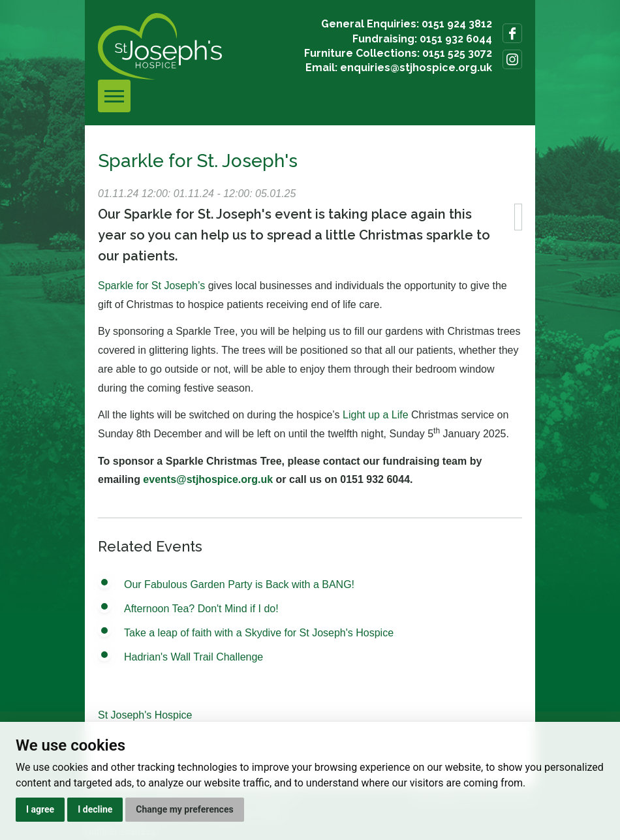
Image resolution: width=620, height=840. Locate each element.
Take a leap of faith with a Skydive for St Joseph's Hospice (259, 632)
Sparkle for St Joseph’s (151, 285)
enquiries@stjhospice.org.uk (416, 67)
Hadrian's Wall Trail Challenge (193, 656)
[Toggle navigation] (114, 96)
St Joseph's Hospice (145, 715)
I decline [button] (95, 809)
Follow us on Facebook (512, 33)
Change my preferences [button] (184, 809)
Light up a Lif (373, 414)
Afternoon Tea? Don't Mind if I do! (201, 608)
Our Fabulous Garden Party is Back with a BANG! (239, 584)
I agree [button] (40, 809)
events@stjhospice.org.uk (208, 479)
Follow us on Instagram (512, 59)
